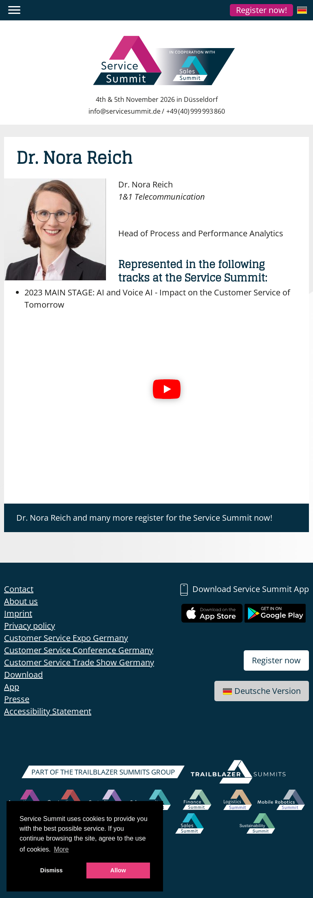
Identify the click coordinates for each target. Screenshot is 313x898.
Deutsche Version (262, 690)
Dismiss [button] (51, 870)
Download (23, 674)
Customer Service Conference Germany (78, 650)
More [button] (61, 849)
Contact (18, 588)
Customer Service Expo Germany (66, 637)
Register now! (261, 9)
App (11, 686)
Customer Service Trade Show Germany (79, 662)
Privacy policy (29, 625)
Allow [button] (118, 870)
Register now (276, 660)
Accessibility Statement (47, 711)
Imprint (18, 613)
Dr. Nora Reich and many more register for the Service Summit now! (144, 517)
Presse (16, 698)
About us (21, 601)
